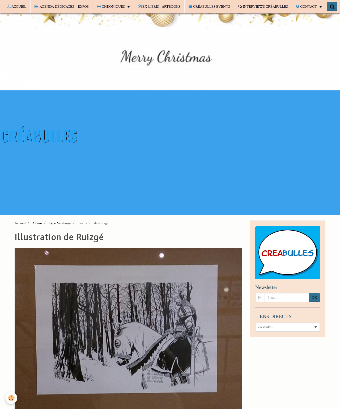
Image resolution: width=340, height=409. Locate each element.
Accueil (20, 223)
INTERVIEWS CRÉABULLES (263, 6)
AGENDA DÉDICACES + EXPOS (62, 6)
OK (314, 297)
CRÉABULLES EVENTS (209, 6)
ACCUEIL (16, 6)
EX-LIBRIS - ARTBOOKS (159, 6)
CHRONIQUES (111, 6)
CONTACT (307, 6)
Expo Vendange (60, 223)
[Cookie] (11, 398)
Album (37, 223)
